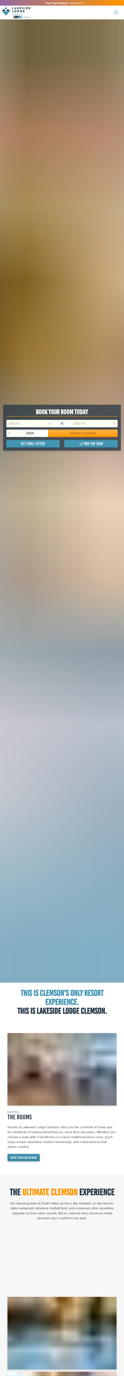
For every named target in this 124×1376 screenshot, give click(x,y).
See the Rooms (23, 1157)
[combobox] (15, 433)
